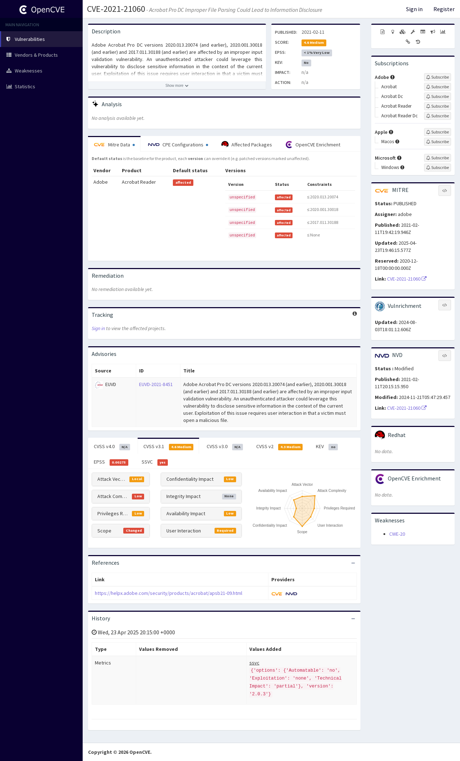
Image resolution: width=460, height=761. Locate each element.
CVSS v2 (279, 446)
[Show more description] (177, 85)
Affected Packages (246, 144)
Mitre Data (114, 144)
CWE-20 (397, 534)
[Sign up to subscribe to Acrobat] (437, 87)
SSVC (155, 462)
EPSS (111, 462)
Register (444, 9)
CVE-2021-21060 (116, 8)
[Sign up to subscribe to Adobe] (437, 77)
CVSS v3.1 (168, 446)
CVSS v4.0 (112, 446)
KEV (327, 446)
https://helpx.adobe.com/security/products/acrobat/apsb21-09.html (168, 593)
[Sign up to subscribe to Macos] (437, 142)
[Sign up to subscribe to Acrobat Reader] (437, 106)
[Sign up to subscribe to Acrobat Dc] (437, 96)
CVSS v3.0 (225, 446)
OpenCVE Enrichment (312, 144)
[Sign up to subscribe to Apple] (437, 132)
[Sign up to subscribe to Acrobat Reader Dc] (437, 116)
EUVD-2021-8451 (156, 384)
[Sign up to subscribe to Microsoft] (437, 158)
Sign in (414, 9)
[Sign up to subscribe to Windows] (437, 168)
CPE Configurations (178, 144)
